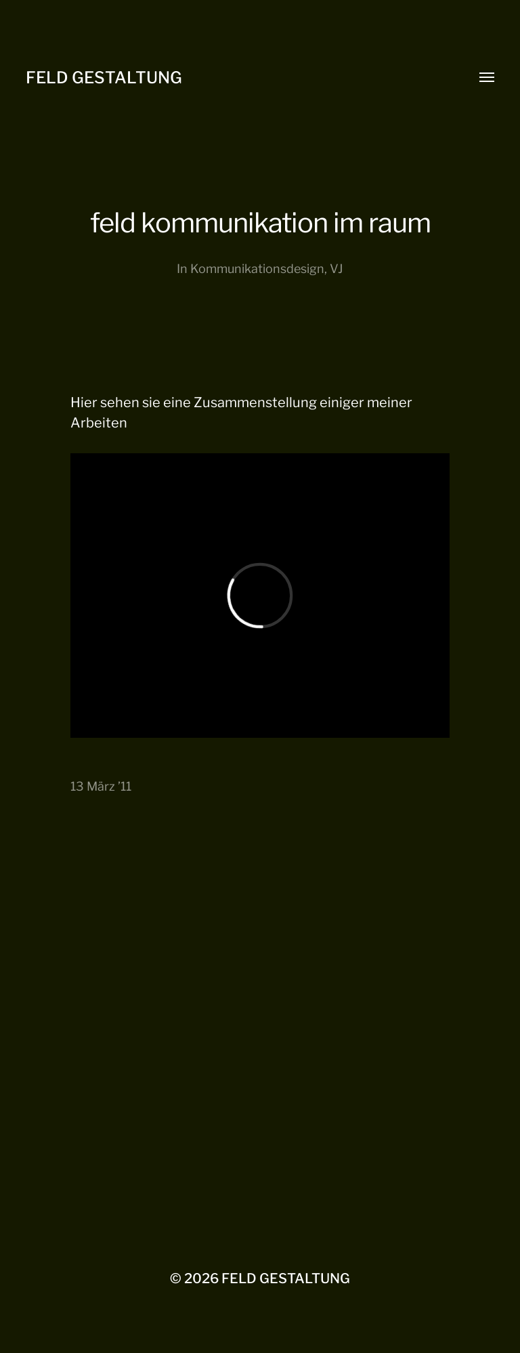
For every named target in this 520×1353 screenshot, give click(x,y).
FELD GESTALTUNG (104, 77)
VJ (336, 269)
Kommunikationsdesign (257, 269)
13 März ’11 (100, 786)
